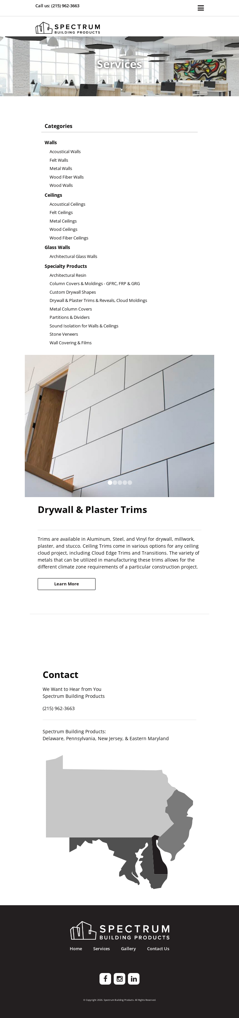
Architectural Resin (68, 275)
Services (101, 949)
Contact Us (158, 949)
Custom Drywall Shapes (73, 292)
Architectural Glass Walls (73, 256)
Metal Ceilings (63, 221)
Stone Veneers (64, 334)
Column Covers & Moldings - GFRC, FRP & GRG (95, 283)
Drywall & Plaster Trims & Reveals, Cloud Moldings (98, 300)
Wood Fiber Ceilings (69, 238)
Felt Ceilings (61, 212)
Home (76, 949)
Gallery (128, 949)
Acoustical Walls (65, 151)
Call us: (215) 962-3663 (57, 6)
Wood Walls (61, 185)
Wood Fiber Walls (67, 177)
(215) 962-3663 (59, 708)
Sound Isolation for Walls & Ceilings (84, 326)
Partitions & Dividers (70, 317)
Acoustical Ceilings (67, 204)
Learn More (66, 584)
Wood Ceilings (63, 229)
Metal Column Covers (71, 309)
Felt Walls (59, 160)
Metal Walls (61, 168)
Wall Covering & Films (71, 343)
